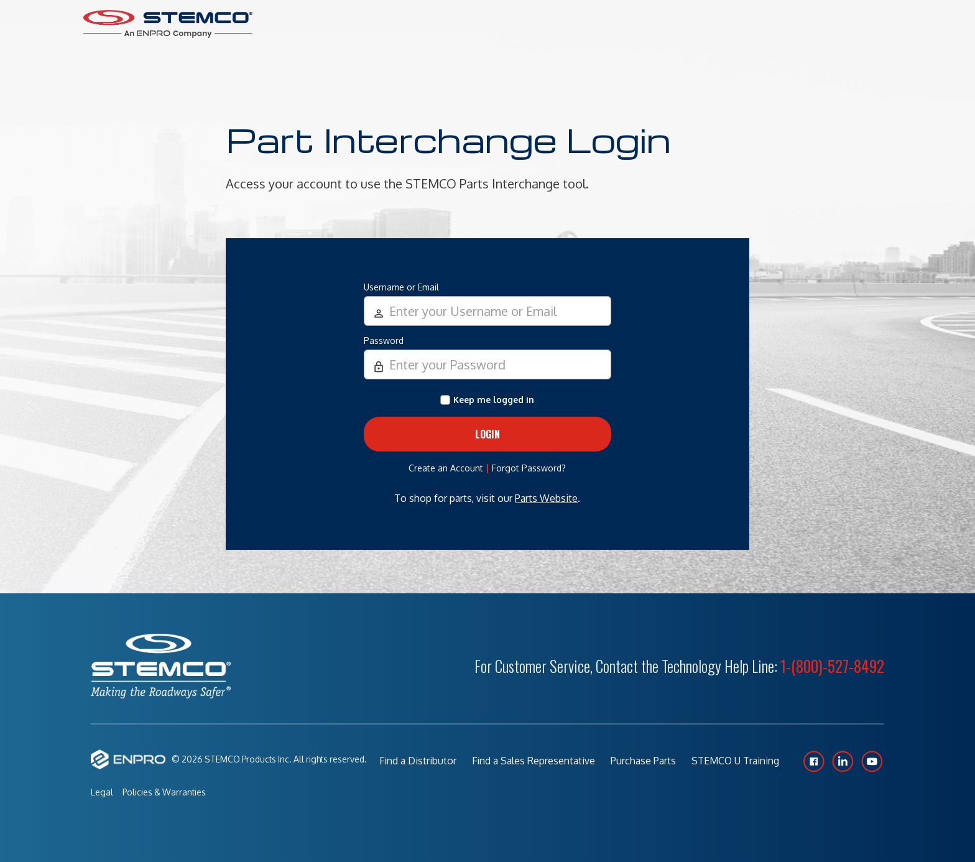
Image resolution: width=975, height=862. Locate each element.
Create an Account (446, 468)
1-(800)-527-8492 (832, 665)
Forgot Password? (529, 468)
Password (384, 340)
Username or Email (401, 287)
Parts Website (546, 498)
